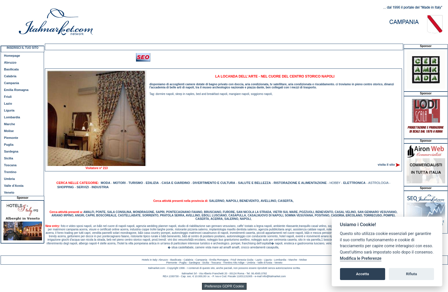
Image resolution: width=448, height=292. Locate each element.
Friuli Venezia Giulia (242, 259)
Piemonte (11, 137)
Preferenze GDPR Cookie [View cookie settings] (224, 286)
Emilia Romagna (16, 90)
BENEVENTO (249, 200)
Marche (9, 124)
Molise (9, 131)
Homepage (12, 55)
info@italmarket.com (274, 276)
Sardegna (11, 151)
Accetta (362, 274)
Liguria (9, 110)
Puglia (8, 144)
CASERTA (285, 200)
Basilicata (11, 69)
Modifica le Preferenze (361, 258)
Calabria (10, 76)
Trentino (10, 172)
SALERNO (217, 200)
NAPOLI (232, 200)
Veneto (9, 192)
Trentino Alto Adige (233, 262)
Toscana (10, 165)
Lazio (8, 103)
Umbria (9, 179)
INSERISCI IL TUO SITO (22, 47)
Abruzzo (10, 62)
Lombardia (12, 117)
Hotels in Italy (149, 259)
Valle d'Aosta (13, 185)
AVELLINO (268, 200)
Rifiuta (411, 274)
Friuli (8, 96)
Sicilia (8, 158)
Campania (11, 83)
